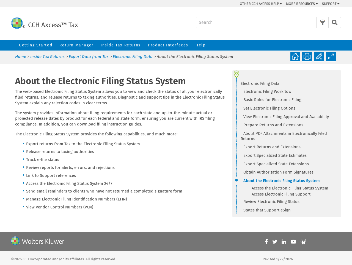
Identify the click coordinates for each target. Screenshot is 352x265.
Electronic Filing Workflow (267, 91)
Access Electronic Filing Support (281, 194)
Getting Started (35, 45)
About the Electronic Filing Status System (281, 180)
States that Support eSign (267, 210)
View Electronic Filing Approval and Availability (286, 116)
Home (20, 56)
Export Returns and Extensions (272, 146)
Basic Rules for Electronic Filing (272, 99)
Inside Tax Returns (121, 45)
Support (330, 4)
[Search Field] (268, 22)
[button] (322, 22)
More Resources (302, 4)
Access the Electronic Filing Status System (290, 188)
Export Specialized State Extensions (276, 163)
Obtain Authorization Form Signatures (278, 172)
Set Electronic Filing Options (269, 108)
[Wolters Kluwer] (37, 241)
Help (200, 45)
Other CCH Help (261, 4)
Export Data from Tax (89, 56)
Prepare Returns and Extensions (273, 124)
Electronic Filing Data (133, 56)
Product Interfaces (168, 45)
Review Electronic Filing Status (271, 201)
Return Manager (76, 45)
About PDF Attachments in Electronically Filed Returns (284, 136)
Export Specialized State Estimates (275, 155)
